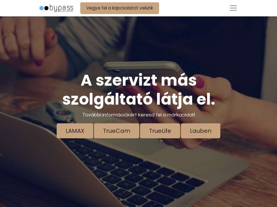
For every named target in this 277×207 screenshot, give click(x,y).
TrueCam (116, 131)
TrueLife (160, 131)
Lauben (200, 131)
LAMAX (75, 131)
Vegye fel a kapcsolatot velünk (119, 8)
